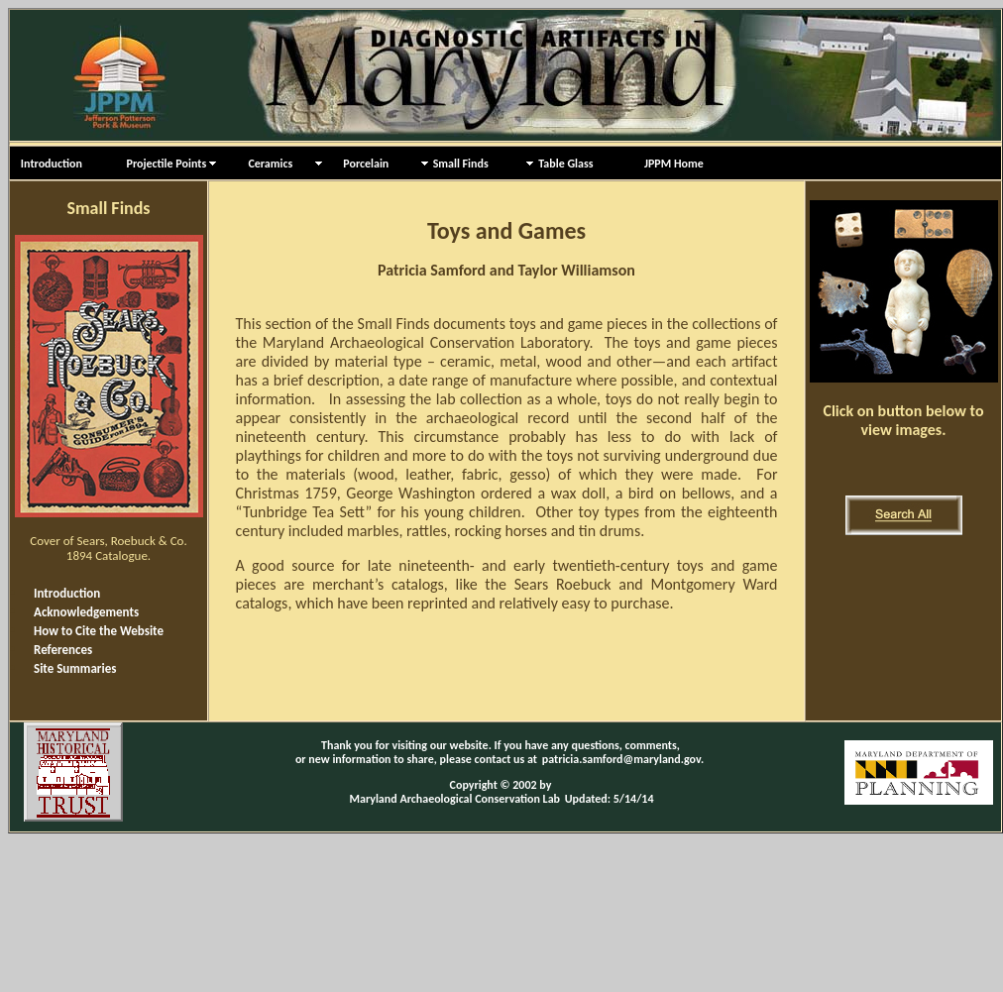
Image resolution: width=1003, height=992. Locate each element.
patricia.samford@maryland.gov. (623, 759)
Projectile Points (161, 163)
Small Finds (461, 163)
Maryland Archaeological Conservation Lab (455, 799)
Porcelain (358, 163)
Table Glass (565, 163)
